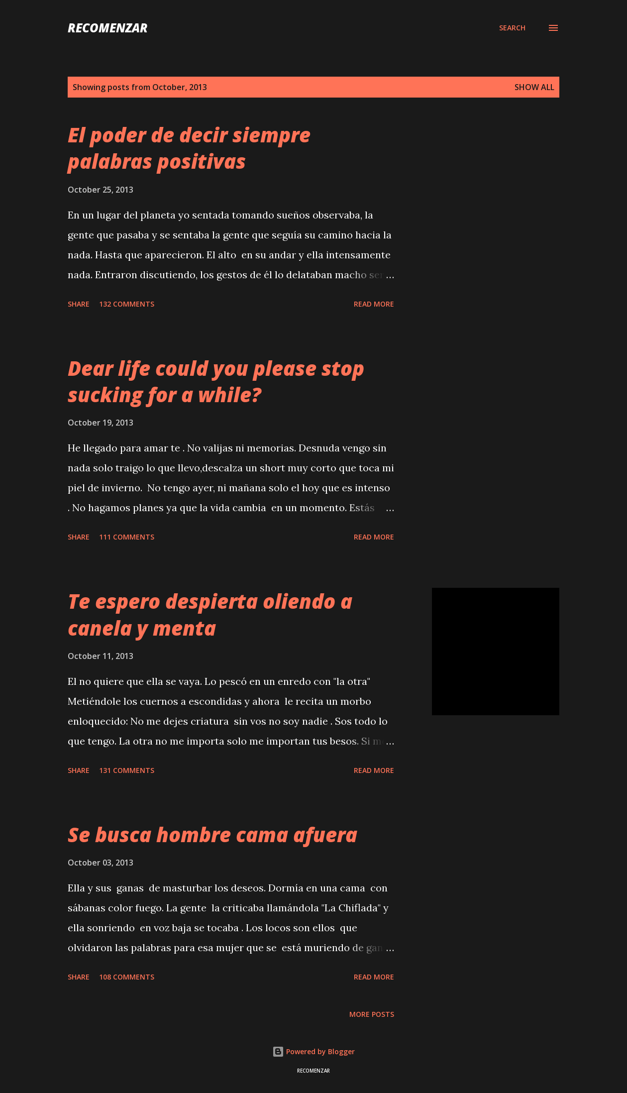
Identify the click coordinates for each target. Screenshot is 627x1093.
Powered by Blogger (313, 1051)
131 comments (126, 770)
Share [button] (79, 304)
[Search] (512, 28)
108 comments (126, 977)
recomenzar (108, 27)
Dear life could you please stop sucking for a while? (216, 381)
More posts (371, 1014)
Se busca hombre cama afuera (212, 834)
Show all (534, 87)
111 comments (126, 537)
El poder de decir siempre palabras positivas (189, 148)
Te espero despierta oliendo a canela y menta (210, 614)
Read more (374, 304)
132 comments (126, 304)
